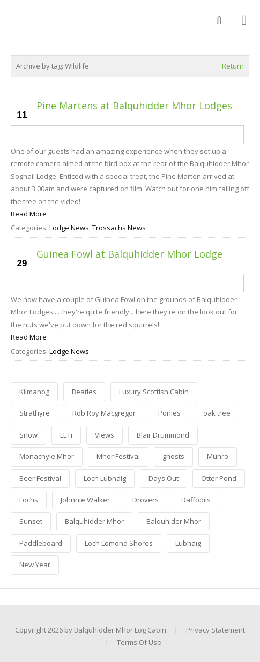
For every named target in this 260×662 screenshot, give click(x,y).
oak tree (217, 413)
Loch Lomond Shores (119, 543)
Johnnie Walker (85, 500)
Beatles (84, 391)
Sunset (30, 521)
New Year (34, 564)
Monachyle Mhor (46, 456)
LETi (66, 435)
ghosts (173, 456)
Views (104, 435)
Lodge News (69, 227)
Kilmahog (34, 391)
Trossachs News (119, 227)
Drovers (145, 500)
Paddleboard (40, 543)
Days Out (163, 478)
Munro (217, 456)
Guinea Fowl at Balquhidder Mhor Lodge (129, 253)
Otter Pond (218, 478)
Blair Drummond (163, 435)
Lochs (28, 500)
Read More (29, 214)
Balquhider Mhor (173, 521)
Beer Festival (40, 478)
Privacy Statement (215, 630)
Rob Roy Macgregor (104, 413)
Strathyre (34, 413)
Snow (28, 435)
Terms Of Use (139, 642)
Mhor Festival (118, 456)
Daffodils (196, 500)
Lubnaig (188, 543)
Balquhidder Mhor (94, 521)
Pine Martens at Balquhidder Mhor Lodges (134, 105)
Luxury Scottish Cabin (154, 391)
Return (233, 66)
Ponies (169, 413)
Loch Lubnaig (105, 478)
